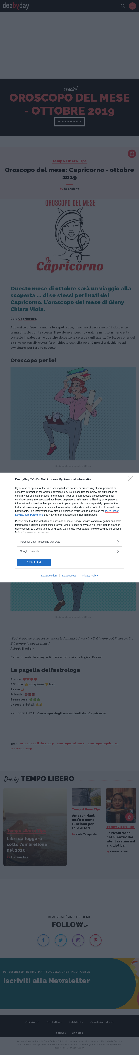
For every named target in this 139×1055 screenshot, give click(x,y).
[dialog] (69, 528)
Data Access (69, 575)
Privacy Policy (90, 575)
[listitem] (69, 542)
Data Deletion (49, 575)
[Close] (132, 479)
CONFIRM (34, 562)
